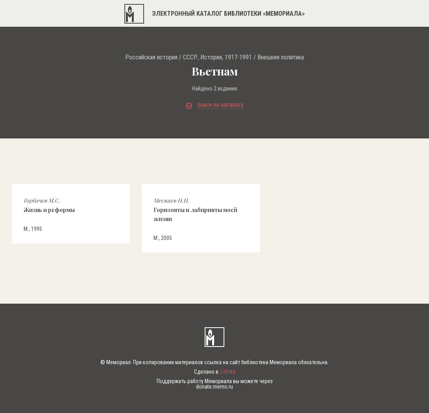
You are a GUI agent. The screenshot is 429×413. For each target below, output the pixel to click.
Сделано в (214, 371)
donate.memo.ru (214, 386)
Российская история (151, 57)
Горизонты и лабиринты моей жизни (195, 210)
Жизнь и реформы (49, 205)
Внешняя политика (280, 57)
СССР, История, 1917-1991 (217, 57)
